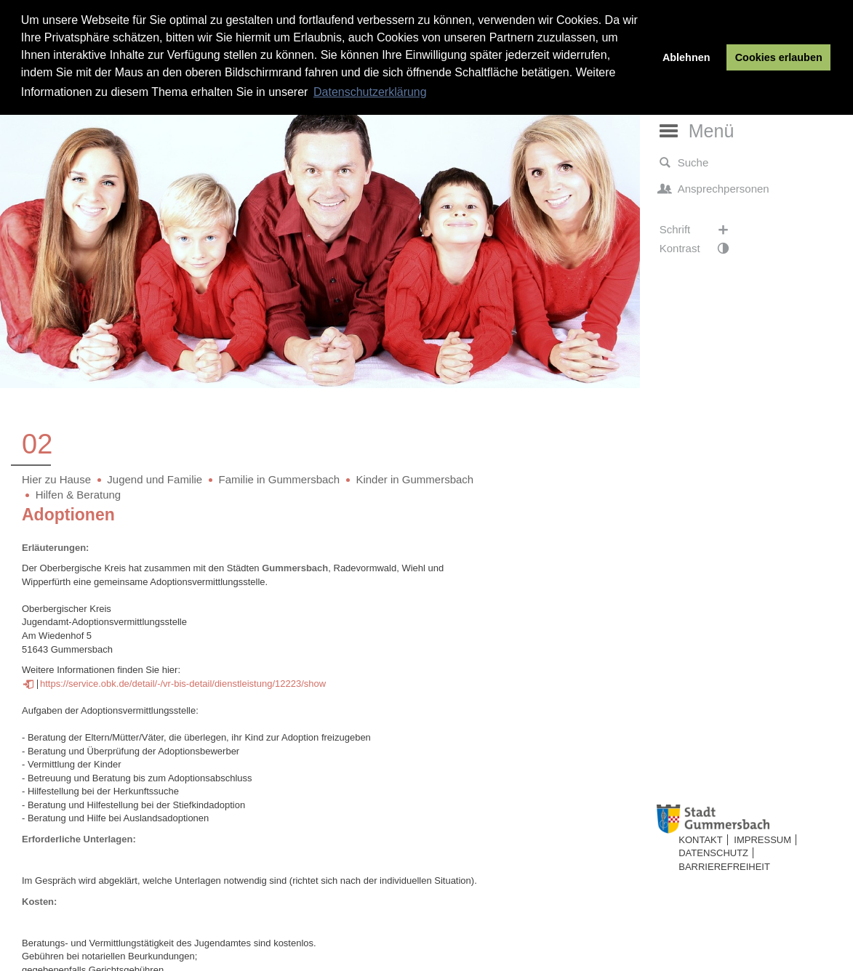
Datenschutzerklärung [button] (370, 92)
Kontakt (700, 839)
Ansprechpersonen (714, 189)
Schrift (701, 229)
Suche (684, 163)
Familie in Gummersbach (279, 479)
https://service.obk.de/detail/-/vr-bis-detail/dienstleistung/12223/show (183, 683)
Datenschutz (713, 852)
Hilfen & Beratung (78, 494)
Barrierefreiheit (724, 866)
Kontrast (701, 248)
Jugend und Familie (154, 479)
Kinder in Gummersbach (414, 479)
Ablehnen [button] (686, 57)
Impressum (762, 839)
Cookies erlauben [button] (778, 57)
